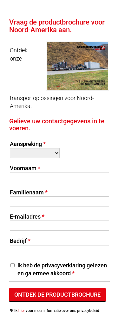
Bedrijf (18, 240)
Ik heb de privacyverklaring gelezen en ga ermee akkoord (62, 269)
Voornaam (23, 168)
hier (21, 310)
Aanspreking (26, 144)
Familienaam (27, 192)
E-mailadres (25, 216)
